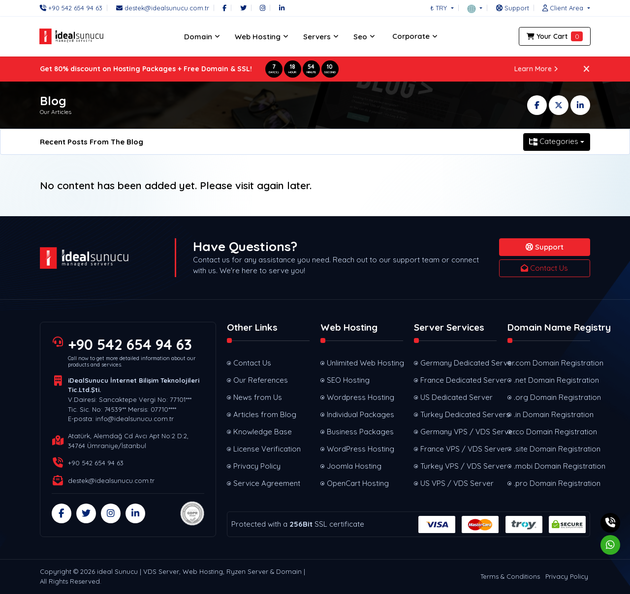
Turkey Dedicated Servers (458, 414)
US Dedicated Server (456, 397)
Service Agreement (266, 483)
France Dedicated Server (458, 380)
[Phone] (73, 8)
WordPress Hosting (360, 448)
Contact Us (544, 268)
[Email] (162, 8)
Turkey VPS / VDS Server (458, 466)
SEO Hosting (348, 380)
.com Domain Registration (552, 363)
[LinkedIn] (281, 8)
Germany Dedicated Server (458, 363)
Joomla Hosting (354, 466)
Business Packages (360, 431)
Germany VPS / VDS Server (458, 431)
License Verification (267, 448)
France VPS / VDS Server (458, 448)
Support (545, 247)
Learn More (536, 68)
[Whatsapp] (610, 545)
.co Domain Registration (552, 431)
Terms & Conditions (510, 576)
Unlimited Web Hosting (365, 363)
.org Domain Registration (552, 397)
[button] (474, 8)
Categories (553, 141)
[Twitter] (243, 8)
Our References (260, 380)
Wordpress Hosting (360, 397)
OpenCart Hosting (358, 483)
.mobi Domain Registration (552, 466)
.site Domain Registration (552, 448)
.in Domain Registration (552, 414)
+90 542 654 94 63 (131, 344)
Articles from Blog (264, 414)
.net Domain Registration (552, 380)
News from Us (257, 397)
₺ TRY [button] (439, 8)
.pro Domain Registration (552, 483)
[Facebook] (224, 8)
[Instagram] (262, 8)
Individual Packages (360, 414)
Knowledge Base (262, 431)
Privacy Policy (257, 466)
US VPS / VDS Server (457, 483)
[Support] (512, 8)
